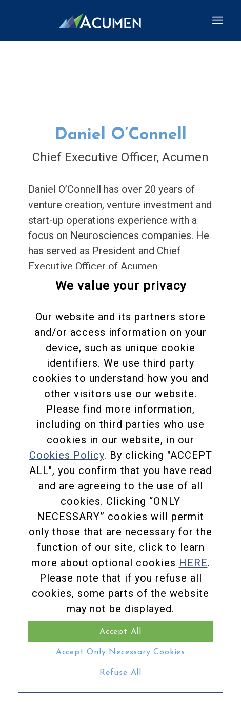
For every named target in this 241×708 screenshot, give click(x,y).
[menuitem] (217, 20)
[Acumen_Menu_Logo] (100, 20)
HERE (193, 562)
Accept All (120, 632)
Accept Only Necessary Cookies (120, 652)
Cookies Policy (66, 455)
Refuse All (120, 673)
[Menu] (217, 20)
